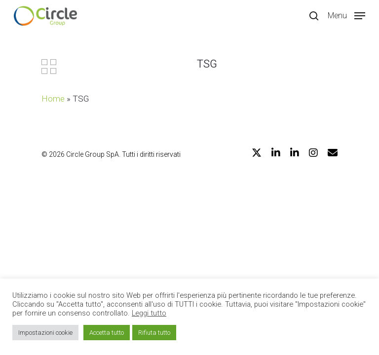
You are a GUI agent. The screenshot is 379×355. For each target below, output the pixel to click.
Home (53, 99)
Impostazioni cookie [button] (45, 332)
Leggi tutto (149, 313)
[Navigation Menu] (346, 15)
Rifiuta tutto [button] (154, 332)
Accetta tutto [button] (106, 332)
